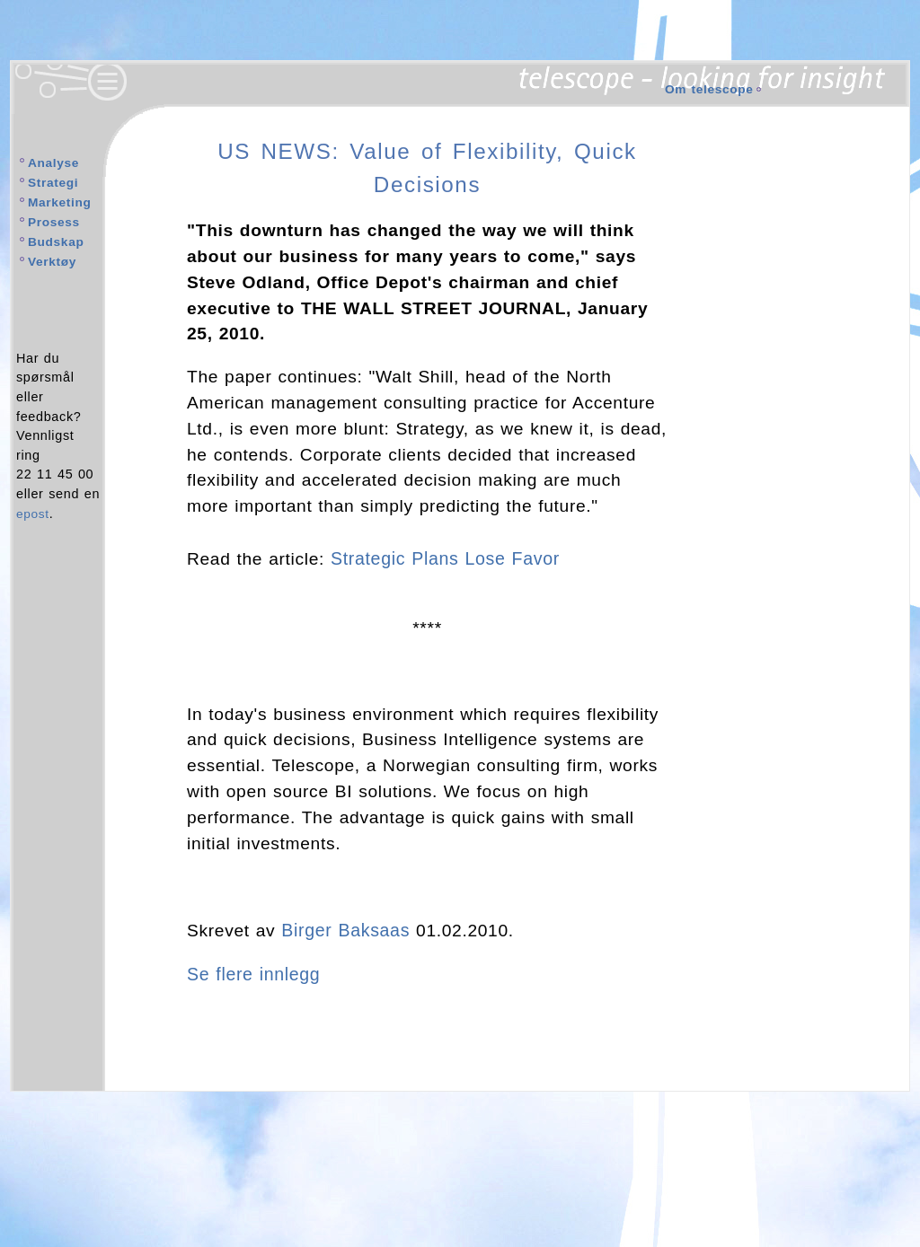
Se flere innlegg (252, 971)
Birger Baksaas (344, 928)
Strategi (54, 182)
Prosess (55, 221)
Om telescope (711, 89)
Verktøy (53, 259)
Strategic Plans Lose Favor (443, 558)
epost (33, 512)
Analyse (55, 162)
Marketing (61, 202)
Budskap (57, 240)
